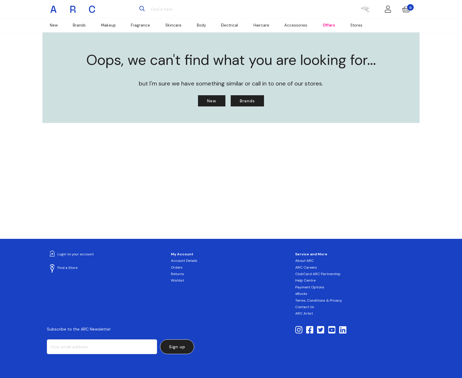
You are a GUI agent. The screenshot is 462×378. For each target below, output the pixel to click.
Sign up (177, 346)
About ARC (304, 260)
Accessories (295, 25)
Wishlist (177, 280)
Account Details (184, 260)
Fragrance (140, 25)
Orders (177, 267)
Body (201, 25)
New (54, 25)
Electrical (229, 25)
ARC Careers (306, 267)
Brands (79, 25)
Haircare (261, 25)
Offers (329, 25)
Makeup (108, 25)
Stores (356, 25)
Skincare (173, 25)
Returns (177, 274)
